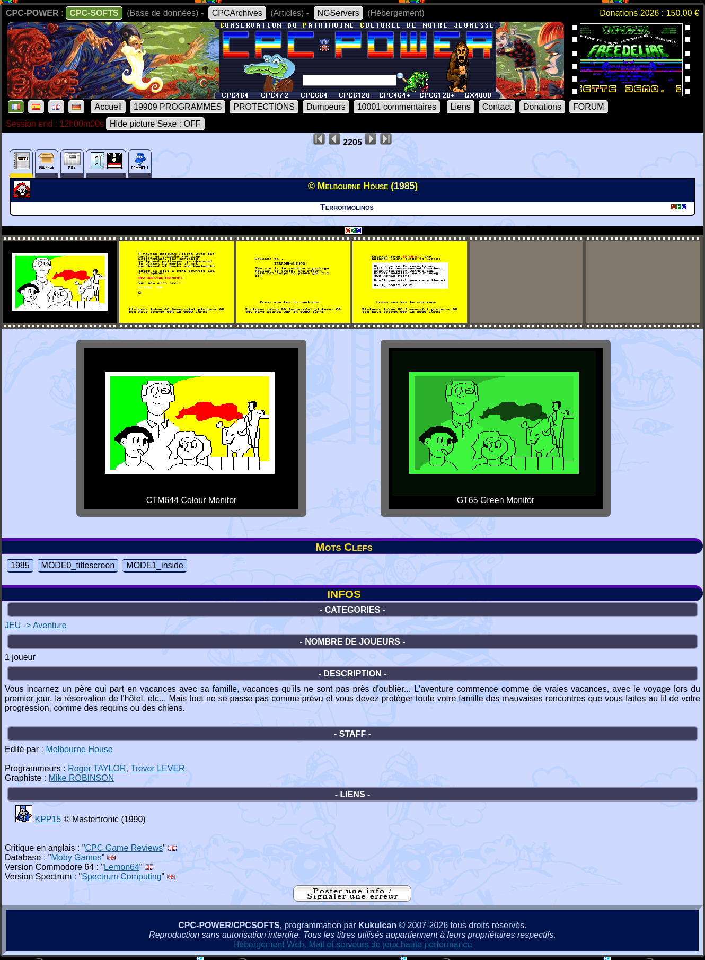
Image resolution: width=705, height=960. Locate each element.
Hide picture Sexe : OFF (155, 123)
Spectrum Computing (121, 876)
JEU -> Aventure (36, 625)
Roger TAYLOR (97, 768)
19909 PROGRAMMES (178, 106)
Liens (461, 106)
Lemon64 (121, 866)
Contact (497, 106)
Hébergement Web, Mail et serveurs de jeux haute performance (352, 944)
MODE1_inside (154, 565)
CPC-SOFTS (93, 12)
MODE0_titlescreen (78, 565)
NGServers (338, 12)
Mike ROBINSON (81, 777)
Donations (542, 106)
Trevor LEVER (157, 768)
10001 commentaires (396, 106)
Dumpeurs (326, 106)
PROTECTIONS (264, 106)
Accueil (108, 106)
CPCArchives (237, 12)
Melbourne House (79, 749)
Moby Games (76, 857)
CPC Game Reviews (124, 847)
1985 (20, 565)
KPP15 (47, 819)
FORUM (588, 106)
